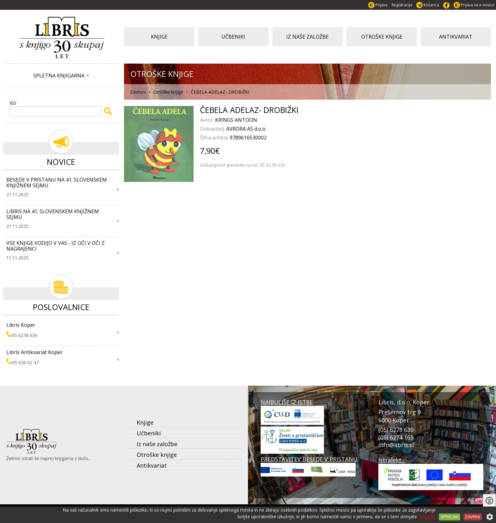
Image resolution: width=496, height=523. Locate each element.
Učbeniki (149, 433)
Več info (427, 517)
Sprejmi (449, 516)
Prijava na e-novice (477, 5)
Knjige (145, 422)
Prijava (381, 5)
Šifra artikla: (215, 137)
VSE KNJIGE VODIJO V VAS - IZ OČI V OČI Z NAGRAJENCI (55, 246)
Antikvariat (152, 465)
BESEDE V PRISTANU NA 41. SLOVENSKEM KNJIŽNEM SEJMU (56, 182)
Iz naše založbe (157, 444)
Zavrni (472, 516)
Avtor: (207, 119)
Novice (61, 161)
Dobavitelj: (213, 128)
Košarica (431, 5)
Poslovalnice (61, 307)
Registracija (402, 5)
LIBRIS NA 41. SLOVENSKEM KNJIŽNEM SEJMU (52, 214)
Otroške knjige (157, 454)
